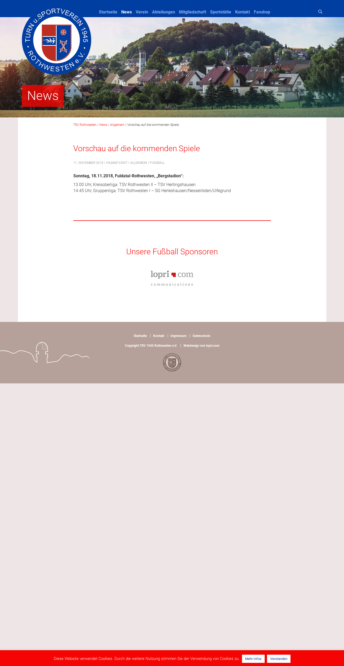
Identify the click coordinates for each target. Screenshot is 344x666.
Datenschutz (201, 336)
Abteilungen (163, 12)
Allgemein (138, 163)
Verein (142, 12)
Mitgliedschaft (192, 12)
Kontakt (242, 12)
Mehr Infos (253, 659)
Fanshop (262, 12)
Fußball (157, 163)
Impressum (178, 336)
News (126, 12)
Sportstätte (220, 12)
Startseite (108, 12)
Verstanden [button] (278, 659)
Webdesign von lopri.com (201, 346)
